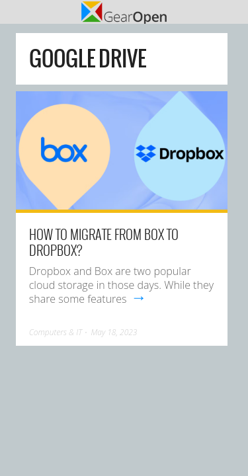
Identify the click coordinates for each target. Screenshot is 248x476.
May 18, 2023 (114, 332)
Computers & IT (55, 332)
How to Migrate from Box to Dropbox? (104, 242)
